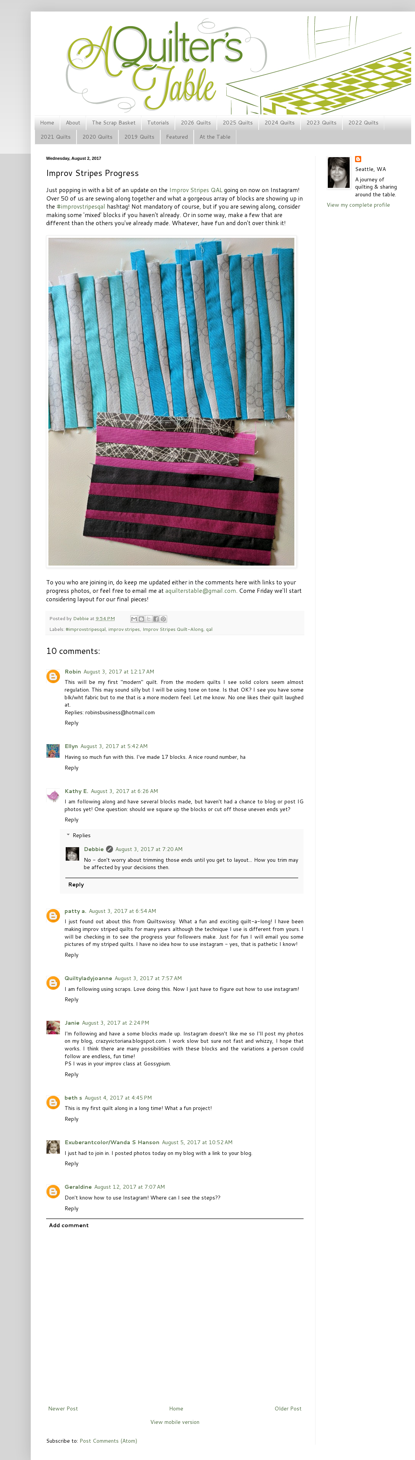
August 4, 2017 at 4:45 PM (118, 1098)
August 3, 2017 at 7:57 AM (148, 978)
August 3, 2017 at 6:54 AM (122, 911)
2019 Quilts (139, 137)
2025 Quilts (237, 122)
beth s (73, 1098)
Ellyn (71, 746)
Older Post (288, 1408)
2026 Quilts (196, 122)
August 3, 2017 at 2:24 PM (115, 1023)
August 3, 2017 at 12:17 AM (118, 671)
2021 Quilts (55, 137)
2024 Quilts (279, 122)
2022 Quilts (363, 122)
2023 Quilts (321, 122)
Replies (82, 835)
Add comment (69, 1225)
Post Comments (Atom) (108, 1441)
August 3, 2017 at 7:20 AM (149, 849)
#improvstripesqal (80, 206)
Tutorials (158, 122)
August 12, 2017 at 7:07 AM (129, 1187)
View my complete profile (358, 205)
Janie (72, 1023)
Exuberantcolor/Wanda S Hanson (112, 1142)
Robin (73, 671)
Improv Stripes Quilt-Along (173, 628)
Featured (177, 137)
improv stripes (124, 628)
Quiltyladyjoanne (88, 978)
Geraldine (78, 1187)
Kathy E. (76, 791)
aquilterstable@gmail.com (200, 590)
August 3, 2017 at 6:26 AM (124, 791)
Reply (71, 723)
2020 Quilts (97, 137)
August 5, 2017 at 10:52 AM (197, 1142)
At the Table (215, 137)
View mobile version (174, 1422)
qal (209, 628)
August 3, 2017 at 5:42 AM (114, 746)
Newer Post (63, 1408)
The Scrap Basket (114, 122)
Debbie (81, 618)
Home (47, 122)
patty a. (75, 911)
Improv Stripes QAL (195, 190)
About (73, 122)
